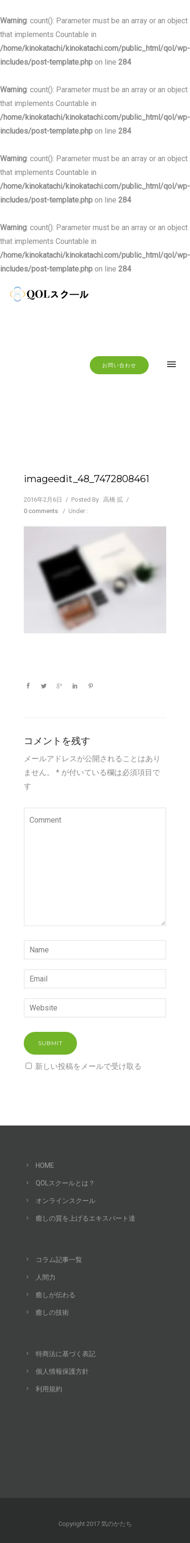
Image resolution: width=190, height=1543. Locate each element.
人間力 (46, 1277)
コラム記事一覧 (59, 1259)
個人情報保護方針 (62, 1371)
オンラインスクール (65, 1200)
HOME (45, 1165)
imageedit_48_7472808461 (86, 479)
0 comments (41, 510)
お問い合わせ (119, 365)
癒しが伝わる (56, 1295)
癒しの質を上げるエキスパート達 (85, 1218)
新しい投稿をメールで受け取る (88, 1066)
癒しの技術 (52, 1312)
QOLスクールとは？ (65, 1183)
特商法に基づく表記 (65, 1354)
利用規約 (49, 1389)
